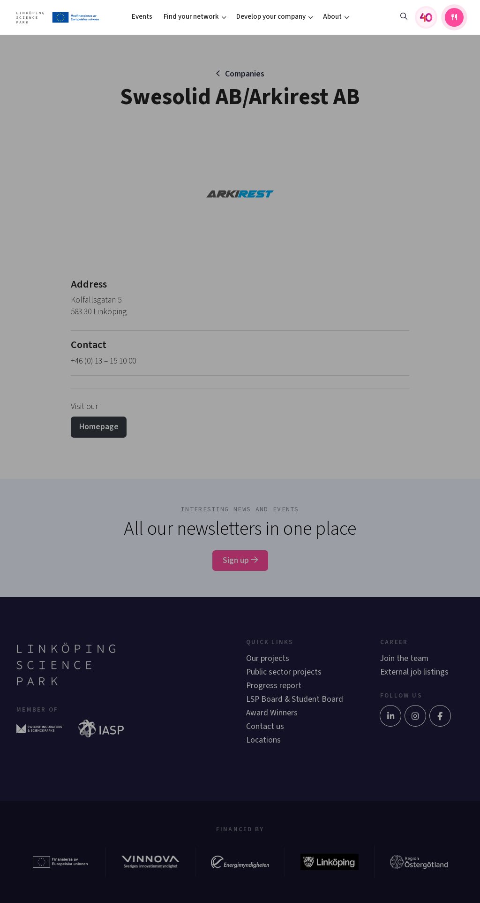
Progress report (273, 685)
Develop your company (271, 17)
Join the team (404, 658)
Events (142, 17)
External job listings (414, 672)
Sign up (240, 560)
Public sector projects (284, 672)
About (332, 17)
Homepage (99, 427)
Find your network (191, 17)
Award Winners (272, 713)
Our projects (267, 658)
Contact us (265, 726)
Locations (263, 740)
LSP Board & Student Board (294, 699)
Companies (244, 74)
